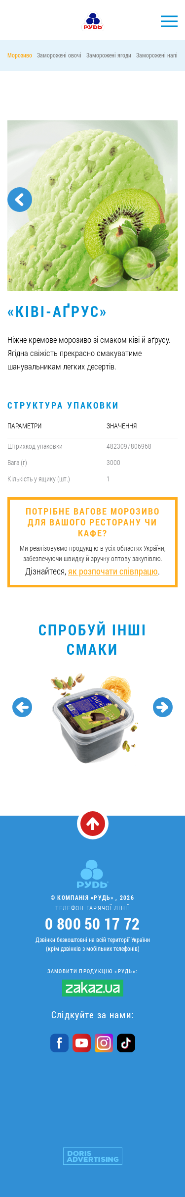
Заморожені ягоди (108, 55)
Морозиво (19, 55)
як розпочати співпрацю (113, 571)
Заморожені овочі (59, 55)
